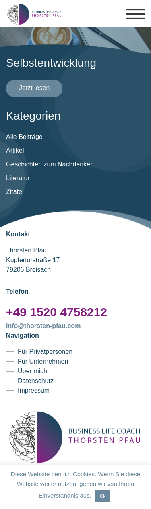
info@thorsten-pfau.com (43, 325)
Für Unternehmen (43, 361)
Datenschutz (36, 380)
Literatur (18, 178)
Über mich (32, 371)
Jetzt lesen (34, 87)
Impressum (34, 390)
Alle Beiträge (24, 136)
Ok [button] (102, 496)
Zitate (14, 191)
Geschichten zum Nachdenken (50, 164)
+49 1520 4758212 (56, 312)
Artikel (15, 150)
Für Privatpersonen (45, 351)
